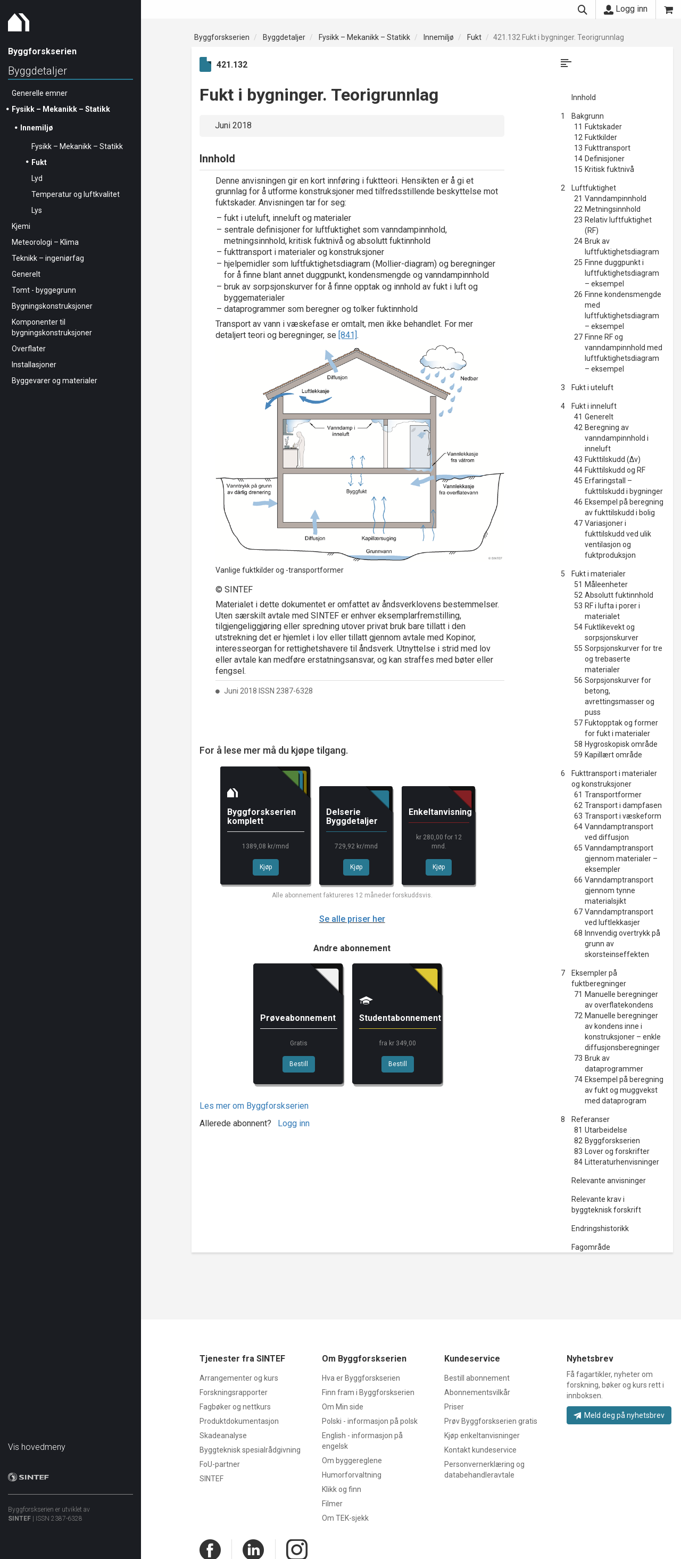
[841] (347, 335)
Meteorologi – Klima (45, 242)
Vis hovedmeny (36, 1447)
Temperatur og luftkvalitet (75, 194)
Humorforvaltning (351, 1475)
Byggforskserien (222, 37)
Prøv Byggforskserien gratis (490, 1421)
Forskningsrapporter (234, 1392)
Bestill (298, 1064)
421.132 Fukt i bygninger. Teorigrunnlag (558, 37)
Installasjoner (34, 364)
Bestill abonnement (477, 1378)
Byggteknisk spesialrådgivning (250, 1450)
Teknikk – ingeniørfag (48, 258)
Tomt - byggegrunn (44, 290)
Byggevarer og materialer (54, 380)
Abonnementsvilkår (477, 1392)
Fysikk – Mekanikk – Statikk (61, 109)
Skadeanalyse (223, 1435)
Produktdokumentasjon (239, 1421)
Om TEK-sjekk (345, 1518)
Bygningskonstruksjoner (52, 306)
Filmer (332, 1503)
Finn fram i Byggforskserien (368, 1392)
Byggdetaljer (37, 70)
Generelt (26, 274)
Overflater (29, 348)
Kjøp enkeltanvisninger (482, 1435)
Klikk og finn (341, 1489)
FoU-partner (220, 1464)
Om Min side (342, 1407)
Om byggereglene (352, 1460)
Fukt (39, 162)
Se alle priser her (352, 919)
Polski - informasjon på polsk (370, 1421)
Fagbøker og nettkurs (235, 1407)
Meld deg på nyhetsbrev (619, 1415)
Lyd (37, 178)
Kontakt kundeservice (480, 1450)
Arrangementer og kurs (239, 1378)
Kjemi (21, 226)
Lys (36, 210)
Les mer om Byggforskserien (254, 1106)
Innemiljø (36, 127)
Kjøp (266, 867)
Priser (454, 1407)
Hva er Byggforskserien (361, 1378)
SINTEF (19, 1518)
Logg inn (625, 9)
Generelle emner (40, 93)
